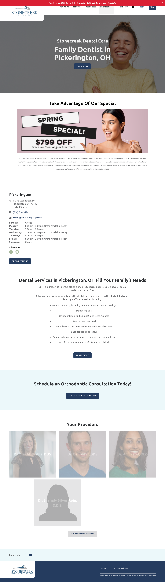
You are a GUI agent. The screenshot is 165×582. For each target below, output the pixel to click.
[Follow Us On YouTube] (31, 551)
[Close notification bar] (162, 2)
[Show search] (133, 7)
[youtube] (17, 252)
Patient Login (142, 7)
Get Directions (20, 261)
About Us (64, 7)
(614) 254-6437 (121, 7)
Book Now (152, 7)
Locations (105, 7)
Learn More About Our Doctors (82, 530)
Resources (91, 7)
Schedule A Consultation (82, 396)
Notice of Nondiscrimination (146, 572)
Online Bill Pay (121, 565)
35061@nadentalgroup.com (27, 217)
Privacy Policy (131, 572)
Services (77, 7)
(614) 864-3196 (20, 212)
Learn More (82, 355)
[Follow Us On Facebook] (25, 551)
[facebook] (11, 252)
